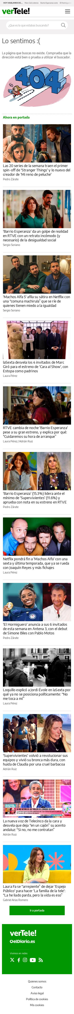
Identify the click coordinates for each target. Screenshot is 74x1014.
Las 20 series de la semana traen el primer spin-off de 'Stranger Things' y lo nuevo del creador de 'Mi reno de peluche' (36, 169)
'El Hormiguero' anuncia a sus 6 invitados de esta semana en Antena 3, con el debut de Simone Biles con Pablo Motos (35, 628)
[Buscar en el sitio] (32, 25)
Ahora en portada (16, 117)
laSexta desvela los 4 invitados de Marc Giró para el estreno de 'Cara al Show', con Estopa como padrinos (35, 366)
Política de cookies (37, 999)
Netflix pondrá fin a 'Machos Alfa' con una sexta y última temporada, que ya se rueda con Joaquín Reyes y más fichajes (36, 563)
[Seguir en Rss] (41, 960)
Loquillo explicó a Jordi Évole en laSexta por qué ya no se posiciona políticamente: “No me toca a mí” (37, 694)
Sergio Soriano (11, 244)
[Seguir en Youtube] (33, 960)
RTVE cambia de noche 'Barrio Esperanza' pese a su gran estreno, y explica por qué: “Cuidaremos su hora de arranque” (35, 432)
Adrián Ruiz (26, 441)
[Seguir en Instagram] (25, 960)
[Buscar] (63, 25)
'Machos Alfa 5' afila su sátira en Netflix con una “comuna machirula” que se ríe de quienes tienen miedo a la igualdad (36, 301)
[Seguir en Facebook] (18, 960)
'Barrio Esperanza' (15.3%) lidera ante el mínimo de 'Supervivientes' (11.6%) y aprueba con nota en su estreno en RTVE (35, 497)
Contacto (37, 987)
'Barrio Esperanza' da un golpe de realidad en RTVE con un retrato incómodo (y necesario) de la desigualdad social (35, 235)
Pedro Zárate (11, 179)
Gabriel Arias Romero (15, 900)
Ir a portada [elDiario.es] (37, 910)
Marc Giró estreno (31, 3)
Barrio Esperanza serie (49, 3)
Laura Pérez (10, 375)
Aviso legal (37, 993)
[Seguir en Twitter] (12, 960)
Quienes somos (37, 981)
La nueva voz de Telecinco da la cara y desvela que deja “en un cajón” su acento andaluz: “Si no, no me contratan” (34, 825)
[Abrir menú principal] (67, 11)
